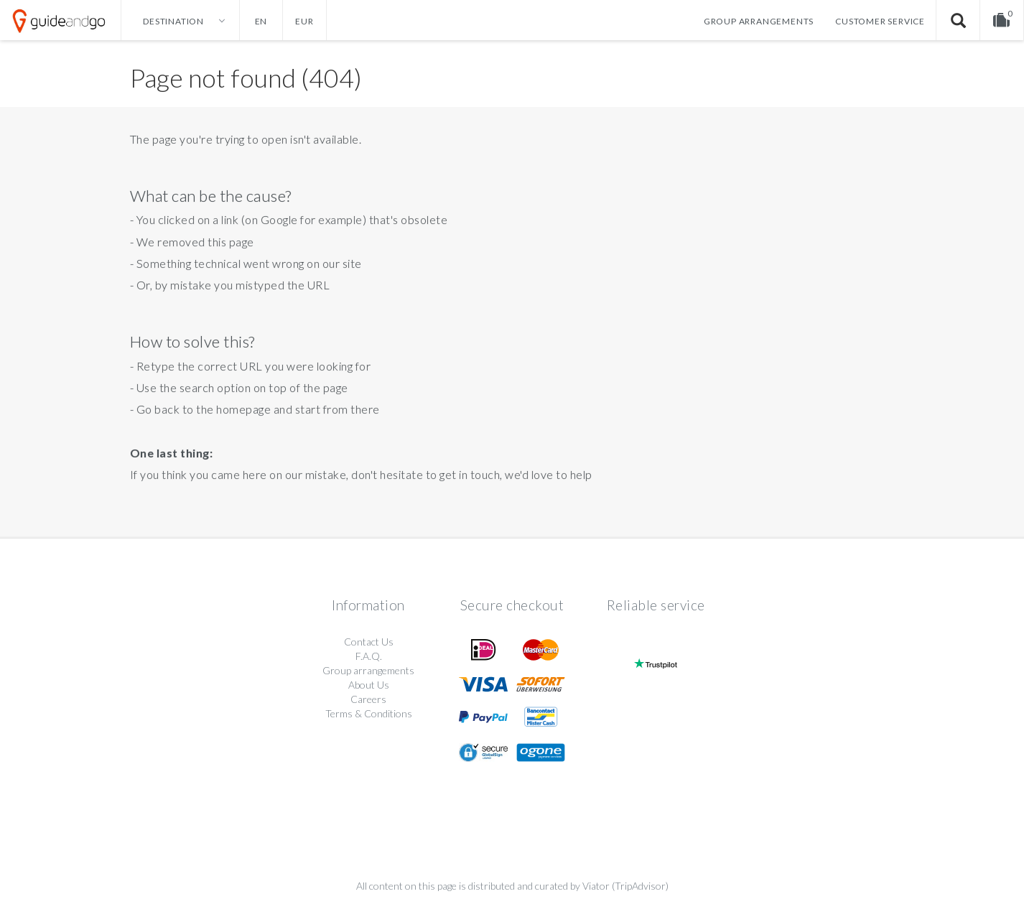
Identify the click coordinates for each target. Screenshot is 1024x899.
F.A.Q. (368, 656)
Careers (368, 699)
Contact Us (369, 641)
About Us (368, 685)
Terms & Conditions (368, 713)
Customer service (880, 21)
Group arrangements (759, 21)
